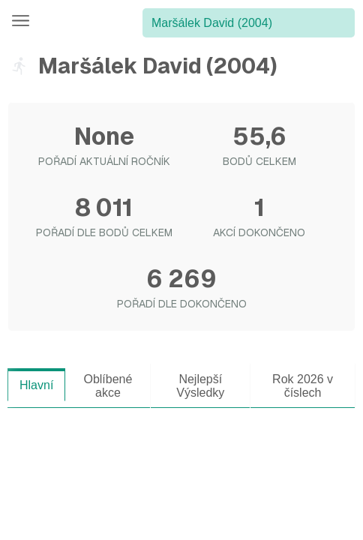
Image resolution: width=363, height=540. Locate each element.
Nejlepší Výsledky (200, 386)
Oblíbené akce (107, 386)
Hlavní (36, 385)
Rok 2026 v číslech (302, 386)
